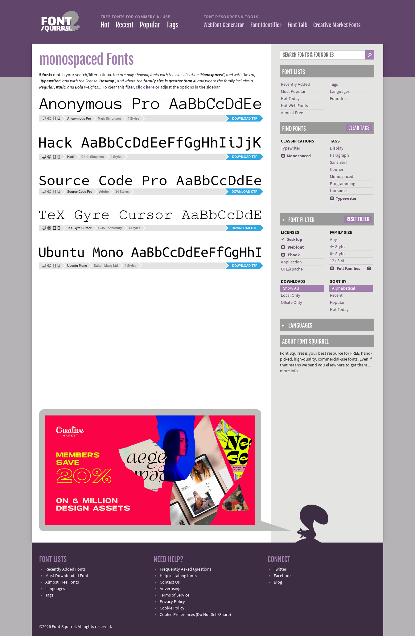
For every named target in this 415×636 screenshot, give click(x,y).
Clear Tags (358, 128)
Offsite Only (291, 302)
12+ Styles (339, 261)
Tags (172, 25)
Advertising (170, 589)
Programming (342, 184)
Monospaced (296, 156)
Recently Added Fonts (65, 569)
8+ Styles (338, 254)
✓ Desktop (291, 240)
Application (291, 262)
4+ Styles (338, 247)
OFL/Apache (292, 269)
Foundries (339, 98)
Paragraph (339, 155)
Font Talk (297, 25)
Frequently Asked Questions (186, 569)
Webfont (292, 247)
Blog (278, 582)
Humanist (339, 191)
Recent (125, 25)
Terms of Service (174, 595)
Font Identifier (265, 25)
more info (289, 371)
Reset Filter (358, 219)
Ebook (290, 255)
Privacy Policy (172, 602)
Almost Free (292, 113)
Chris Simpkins (92, 157)
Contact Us (170, 582)
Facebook (283, 576)
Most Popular (293, 91)
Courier (336, 169)
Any (333, 239)
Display (336, 148)
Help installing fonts (178, 576)
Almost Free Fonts (62, 582)
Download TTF (244, 118)
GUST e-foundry (110, 228)
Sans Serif (338, 162)
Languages (340, 91)
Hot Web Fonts (294, 106)
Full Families (345, 269)
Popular (150, 25)
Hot (105, 25)
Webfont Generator (223, 25)
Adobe (104, 191)
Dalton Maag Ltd (106, 265)
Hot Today (290, 98)
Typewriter (290, 148)
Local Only (290, 295)
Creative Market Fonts (336, 25)
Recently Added (295, 84)
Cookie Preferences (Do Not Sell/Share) (195, 614)
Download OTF (244, 191)
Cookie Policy (172, 608)
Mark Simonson (109, 118)
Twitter (280, 569)
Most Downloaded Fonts (67, 576)
